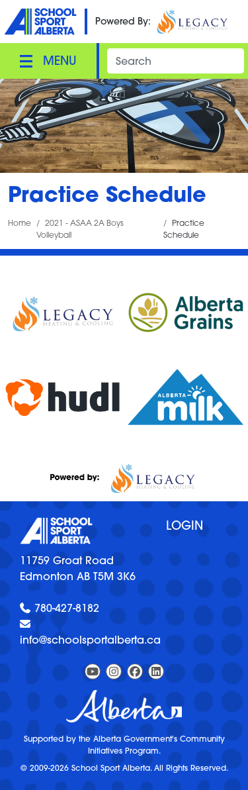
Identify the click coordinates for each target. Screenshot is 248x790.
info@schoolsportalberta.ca (90, 639)
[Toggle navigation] (48, 61)
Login (184, 525)
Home (19, 223)
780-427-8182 (66, 608)
